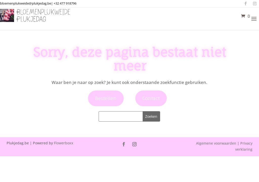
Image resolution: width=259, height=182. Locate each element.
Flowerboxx (63, 143)
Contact (151, 98)
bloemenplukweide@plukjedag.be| (26, 3)
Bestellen (106, 98)
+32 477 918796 (65, 3)
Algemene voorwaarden (216, 143)
